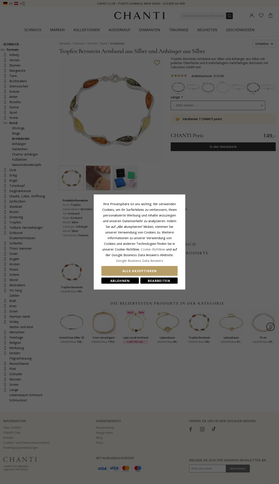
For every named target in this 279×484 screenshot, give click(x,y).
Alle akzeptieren (139, 271)
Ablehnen (120, 280)
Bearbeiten (159, 280)
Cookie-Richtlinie (153, 249)
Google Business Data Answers (139, 260)
